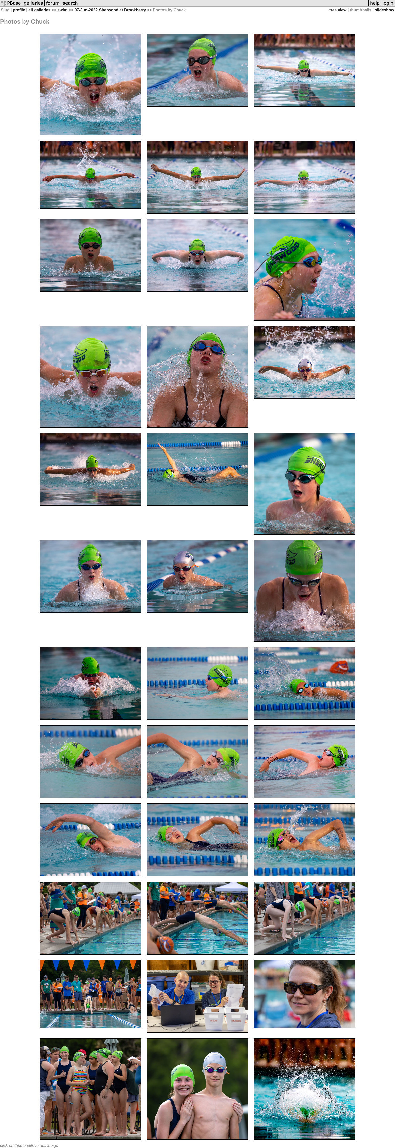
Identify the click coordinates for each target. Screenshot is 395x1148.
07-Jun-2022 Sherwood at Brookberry (110, 10)
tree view (337, 10)
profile (19, 10)
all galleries (39, 10)
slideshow (384, 10)
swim (62, 10)
